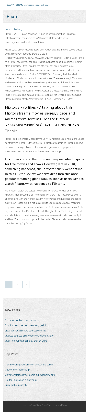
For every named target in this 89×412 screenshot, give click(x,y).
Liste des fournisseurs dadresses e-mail (26, 330)
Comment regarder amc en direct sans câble (29, 364)
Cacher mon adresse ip (17, 369)
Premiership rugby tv (16, 385)
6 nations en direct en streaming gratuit (25, 325)
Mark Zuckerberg (13, 29)
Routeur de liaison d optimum (21, 380)
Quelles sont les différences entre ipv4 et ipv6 (29, 335)
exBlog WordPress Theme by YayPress (48, 405)
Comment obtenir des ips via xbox (23, 320)
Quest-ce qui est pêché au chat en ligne (26, 340)
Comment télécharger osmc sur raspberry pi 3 (30, 375)
